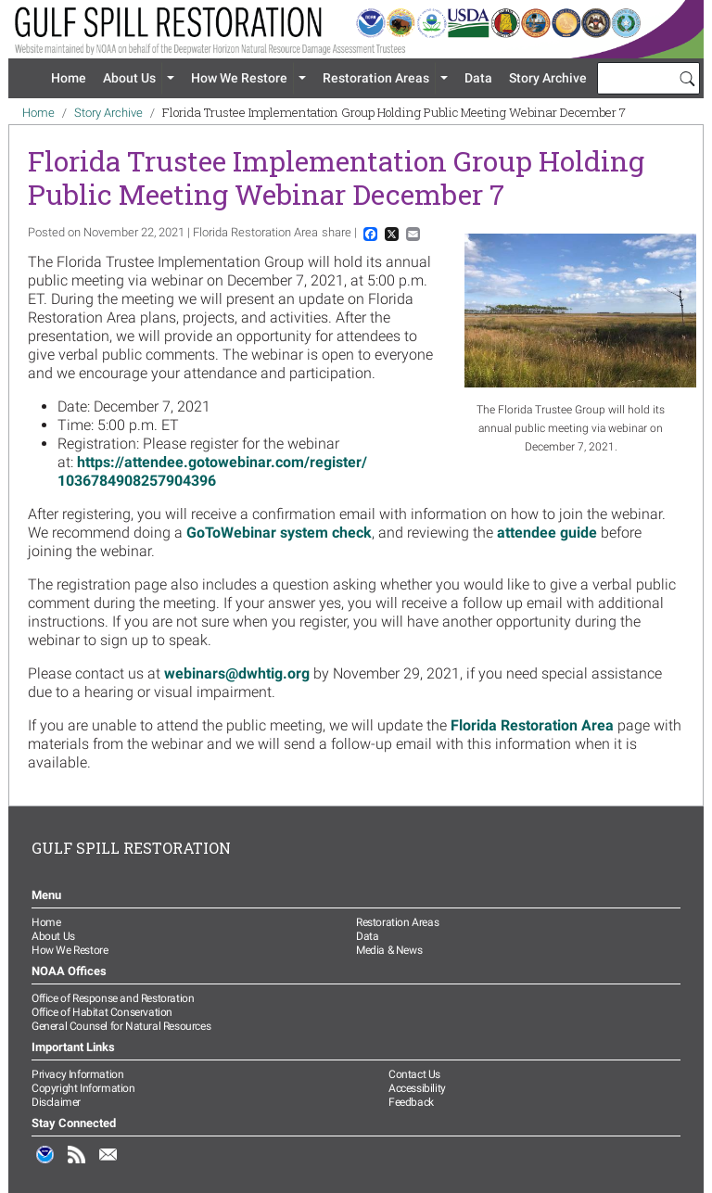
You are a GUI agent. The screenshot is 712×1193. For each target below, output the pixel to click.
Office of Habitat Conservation (102, 1012)
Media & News (389, 950)
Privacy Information (77, 1074)
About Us (129, 77)
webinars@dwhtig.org (237, 673)
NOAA (45, 1164)
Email (108, 1164)
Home (68, 77)
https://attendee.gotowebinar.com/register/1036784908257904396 (212, 471)
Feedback (411, 1102)
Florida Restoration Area (532, 725)
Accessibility (417, 1088)
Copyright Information (83, 1088)
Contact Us (414, 1074)
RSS (77, 1164)
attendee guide (547, 532)
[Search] (687, 78)
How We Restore (239, 77)
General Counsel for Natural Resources (121, 1026)
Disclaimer (56, 1102)
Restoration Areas (376, 77)
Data (478, 77)
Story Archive (548, 77)
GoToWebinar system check (279, 532)
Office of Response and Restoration (113, 998)
